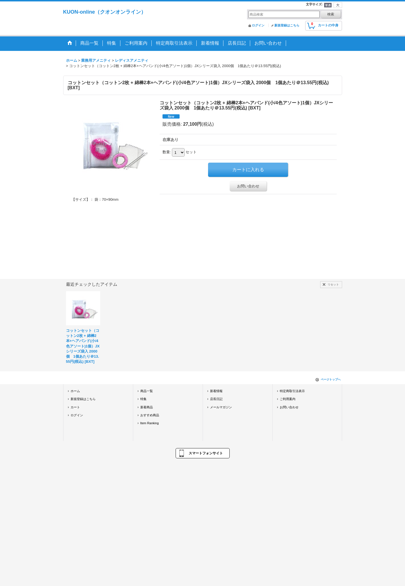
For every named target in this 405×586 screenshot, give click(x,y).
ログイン (258, 25)
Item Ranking (149, 423)
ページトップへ (331, 379)
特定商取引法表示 (292, 391)
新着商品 (146, 407)
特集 (143, 399)
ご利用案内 (287, 399)
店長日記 (216, 399)
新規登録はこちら (286, 25)
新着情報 (216, 391)
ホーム (75, 391)
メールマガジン (221, 407)
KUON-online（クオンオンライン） (104, 12)
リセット (333, 284)
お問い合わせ (248, 186)
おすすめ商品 (149, 415)
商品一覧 (146, 391)
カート (75, 407)
